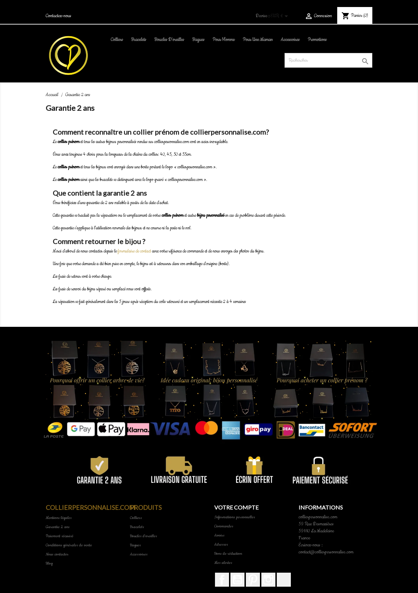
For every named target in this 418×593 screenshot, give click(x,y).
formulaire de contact (134, 251)
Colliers (117, 39)
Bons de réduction (228, 553)
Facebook (222, 580)
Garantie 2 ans (58, 527)
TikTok (284, 580)
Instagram (268, 580)
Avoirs (219, 535)
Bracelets (138, 39)
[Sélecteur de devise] (280, 16)
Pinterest (253, 580)
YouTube (237, 580)
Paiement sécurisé (59, 536)
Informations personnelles (234, 517)
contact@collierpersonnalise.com (326, 552)
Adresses (221, 544)
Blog (49, 563)
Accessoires (290, 39)
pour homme (224, 39)
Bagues (198, 39)
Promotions (317, 39)
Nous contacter (57, 554)
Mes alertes (223, 562)
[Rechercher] (328, 60)
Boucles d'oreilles (169, 39)
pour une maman (258, 39)
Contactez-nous (58, 16)
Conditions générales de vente (69, 545)
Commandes (223, 526)
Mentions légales (59, 517)
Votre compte (236, 507)
